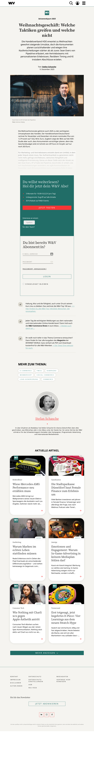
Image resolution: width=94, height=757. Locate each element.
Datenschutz (35, 676)
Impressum (15, 680)
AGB (30, 685)
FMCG (39, 371)
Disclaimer (15, 683)
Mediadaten (62, 676)
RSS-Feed (33, 688)
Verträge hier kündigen (63, 680)
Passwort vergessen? (35, 269)
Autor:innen (16, 686)
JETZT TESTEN (47, 207)
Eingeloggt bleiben (36, 284)
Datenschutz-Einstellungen (36, 680)
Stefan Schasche (49, 67)
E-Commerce (26, 371)
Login (47, 276)
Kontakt (14, 676)
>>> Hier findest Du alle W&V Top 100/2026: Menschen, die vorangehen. (50, 308)
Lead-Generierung (29, 379)
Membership (26, 375)
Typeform (29, 222)
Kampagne (52, 371)
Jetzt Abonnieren (47, 703)
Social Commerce (45, 375)
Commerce (48, 379)
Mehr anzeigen (47, 653)
